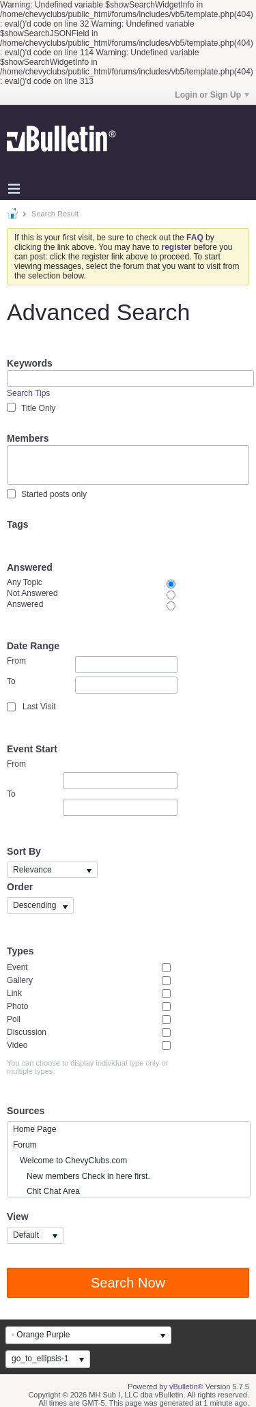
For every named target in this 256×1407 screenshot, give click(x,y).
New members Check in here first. (81, 1176)
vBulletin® (186, 1386)
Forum (25, 1145)
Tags (18, 524)
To (92, 685)
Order (20, 886)
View (18, 1216)
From (92, 664)
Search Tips (28, 393)
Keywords (30, 363)
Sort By (24, 851)
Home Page (34, 1129)
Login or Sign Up (212, 95)
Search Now (128, 1282)
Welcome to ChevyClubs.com (70, 1160)
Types (20, 951)
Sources (25, 1110)
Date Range (33, 645)
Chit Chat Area (46, 1191)
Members (27, 438)
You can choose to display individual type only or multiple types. (87, 1067)
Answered (30, 567)
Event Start (32, 748)
